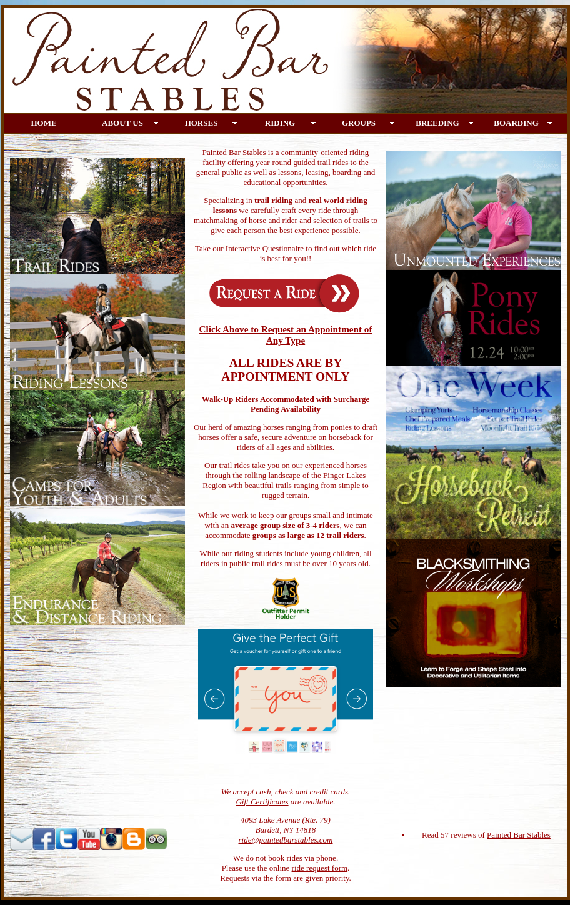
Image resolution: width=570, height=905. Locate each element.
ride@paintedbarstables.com (286, 839)
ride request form (320, 867)
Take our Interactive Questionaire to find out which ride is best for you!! (285, 253)
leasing (317, 172)
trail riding (273, 200)
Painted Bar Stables (519, 834)
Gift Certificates (262, 801)
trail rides (333, 162)
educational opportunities (284, 182)
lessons (290, 172)
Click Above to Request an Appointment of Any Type (285, 335)
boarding (346, 172)
